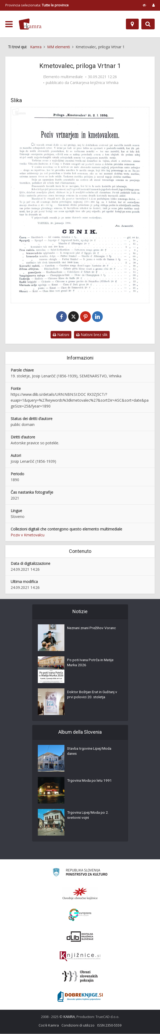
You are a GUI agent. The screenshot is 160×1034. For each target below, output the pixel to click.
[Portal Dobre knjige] (80, 996)
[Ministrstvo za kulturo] (80, 873)
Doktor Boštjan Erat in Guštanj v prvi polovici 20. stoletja (93, 695)
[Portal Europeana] (80, 915)
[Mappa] (132, 24)
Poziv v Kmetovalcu (27, 535)
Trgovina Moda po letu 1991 (90, 781)
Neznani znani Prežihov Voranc (93, 628)
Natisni (61, 334)
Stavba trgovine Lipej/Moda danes (90, 752)
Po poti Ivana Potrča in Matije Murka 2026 (91, 663)
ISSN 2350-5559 (109, 1025)
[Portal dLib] (80, 936)
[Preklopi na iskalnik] (148, 24)
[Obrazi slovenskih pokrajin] (80, 976)
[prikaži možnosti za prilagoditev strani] (144, 5)
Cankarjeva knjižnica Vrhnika (94, 82)
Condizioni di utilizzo (78, 1025)
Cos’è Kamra (49, 1025)
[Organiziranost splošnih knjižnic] (80, 893)
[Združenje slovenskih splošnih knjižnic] (80, 956)
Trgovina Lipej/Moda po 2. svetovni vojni (88, 816)
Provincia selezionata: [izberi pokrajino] (37, 5)
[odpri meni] (9, 24)
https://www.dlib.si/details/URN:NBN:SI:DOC (48, 394)
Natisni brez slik (92, 334)
